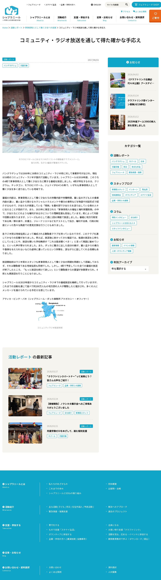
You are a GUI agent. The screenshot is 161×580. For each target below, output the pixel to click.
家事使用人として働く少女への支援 (40, 27)
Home (5, 27)
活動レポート (16, 27)
